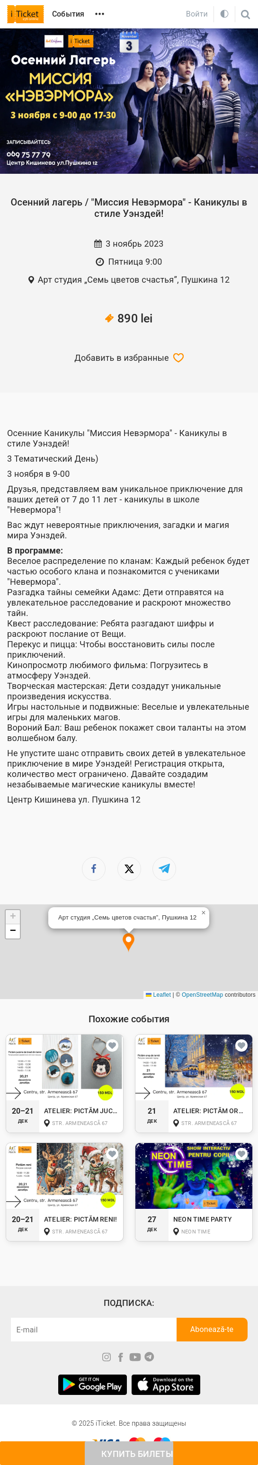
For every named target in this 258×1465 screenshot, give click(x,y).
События (68, 13)
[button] (128, 943)
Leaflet (158, 995)
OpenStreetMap (202, 995)
